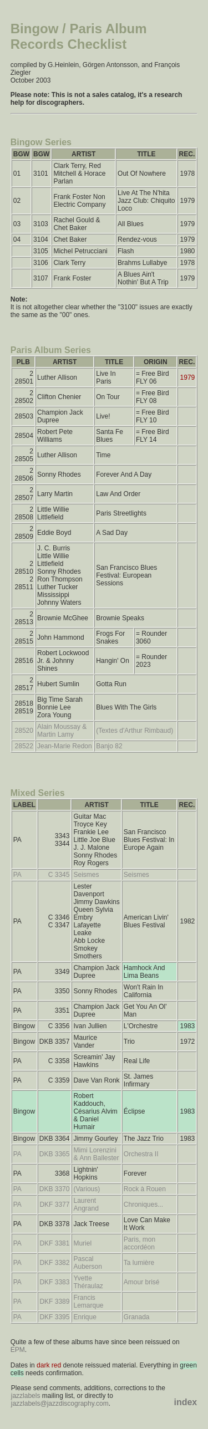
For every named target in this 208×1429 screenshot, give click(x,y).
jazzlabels (25, 1396)
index (185, 1402)
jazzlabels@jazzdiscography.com (60, 1403)
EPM (18, 1350)
